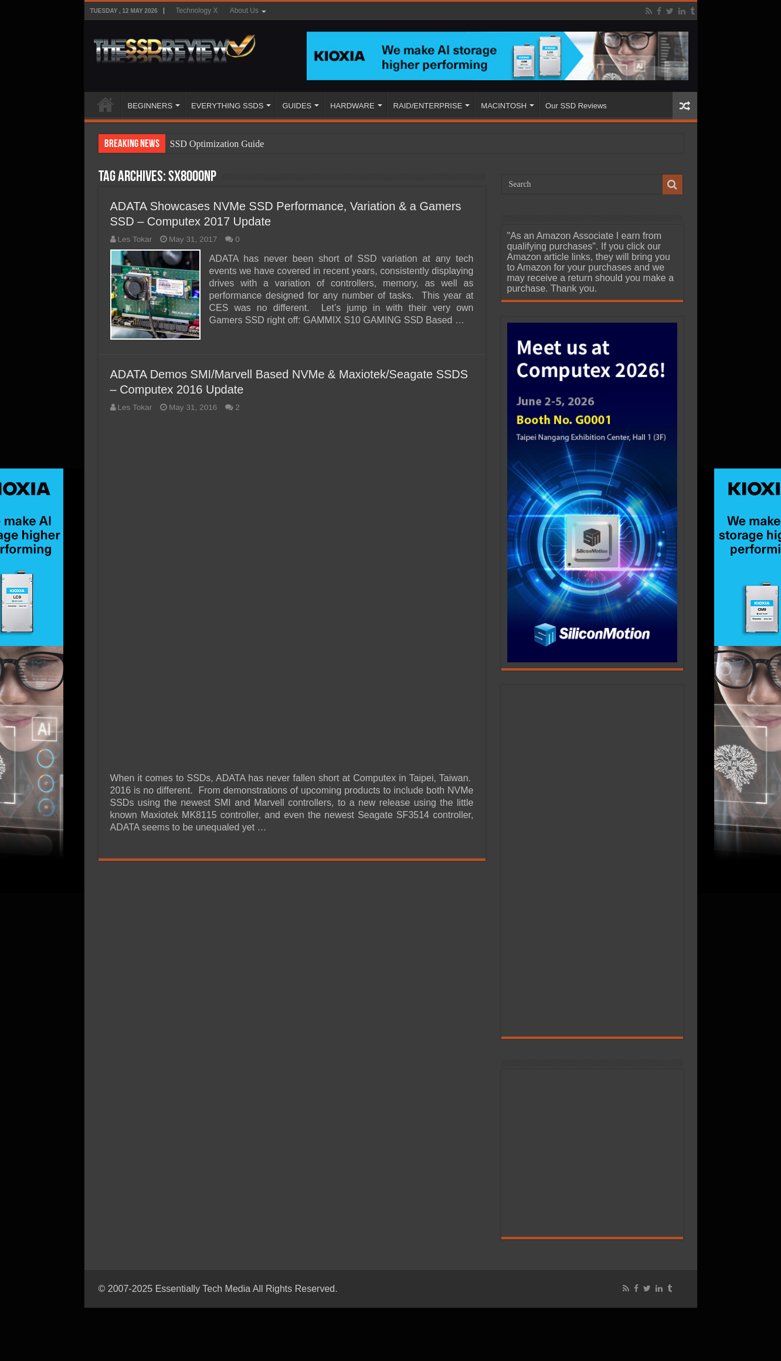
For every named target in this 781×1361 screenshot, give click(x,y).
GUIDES (296, 105)
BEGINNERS (150, 105)
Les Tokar (135, 239)
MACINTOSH (504, 105)
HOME (105, 104)
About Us (244, 10)
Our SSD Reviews (576, 105)
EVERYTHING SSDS (227, 105)
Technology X (197, 10)
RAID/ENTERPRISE (428, 105)
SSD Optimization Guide (217, 144)
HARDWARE (352, 105)
